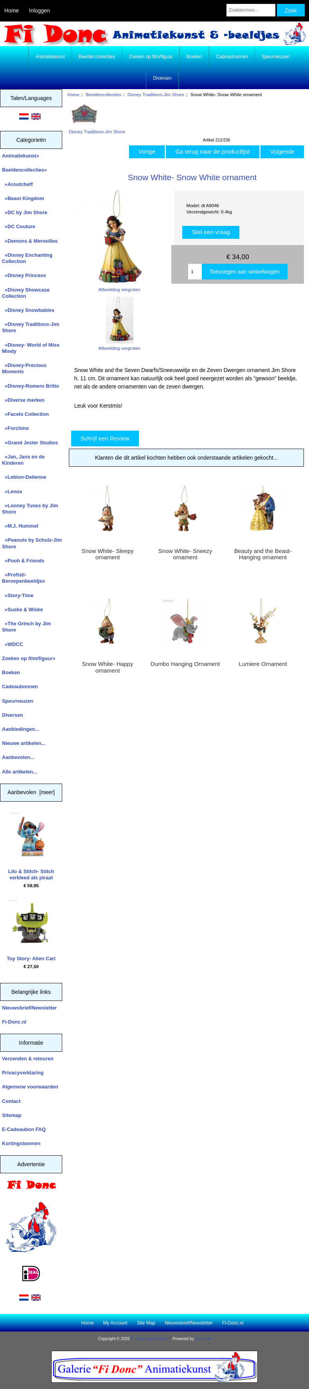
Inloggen (39, 10)
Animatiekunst (50, 56)
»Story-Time (18, 595)
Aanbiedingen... (20, 729)
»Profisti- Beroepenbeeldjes (23, 578)
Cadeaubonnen (232, 56)
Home (11, 10)
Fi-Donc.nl (14, 1022)
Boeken (194, 56)
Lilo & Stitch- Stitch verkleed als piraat (31, 846)
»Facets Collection (25, 414)
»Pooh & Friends (23, 561)
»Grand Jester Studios (30, 443)
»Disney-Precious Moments (24, 368)
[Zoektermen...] (250, 10)
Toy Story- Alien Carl (31, 930)
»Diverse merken (23, 400)
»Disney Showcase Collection (26, 293)
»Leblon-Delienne (24, 477)
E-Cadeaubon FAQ (24, 1129)
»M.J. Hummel (20, 526)
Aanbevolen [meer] (31, 792)
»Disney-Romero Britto (30, 386)
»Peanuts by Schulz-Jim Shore (32, 543)
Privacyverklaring (22, 1073)
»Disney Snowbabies (28, 310)
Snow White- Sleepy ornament (107, 554)
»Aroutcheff (17, 184)
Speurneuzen (275, 56)
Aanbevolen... (18, 757)
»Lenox (12, 491)
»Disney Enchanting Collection (27, 258)
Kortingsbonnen (21, 1143)
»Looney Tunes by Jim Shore (30, 509)
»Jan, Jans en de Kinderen (23, 460)
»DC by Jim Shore (24, 212)
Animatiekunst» (20, 156)
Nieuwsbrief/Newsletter (29, 1008)
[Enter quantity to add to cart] (195, 271)
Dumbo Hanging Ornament (185, 664)
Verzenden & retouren (28, 1058)
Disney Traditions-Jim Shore (156, 94)
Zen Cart (203, 1339)
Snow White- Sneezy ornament (185, 554)
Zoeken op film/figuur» (29, 658)
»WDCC (12, 644)
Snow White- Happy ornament (107, 667)
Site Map (146, 1323)
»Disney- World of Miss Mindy (30, 348)
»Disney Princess (24, 275)
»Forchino (15, 428)
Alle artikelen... (19, 772)
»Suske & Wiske (22, 609)
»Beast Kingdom (23, 198)
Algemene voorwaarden (30, 1087)
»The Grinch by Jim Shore (26, 627)
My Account (115, 1323)
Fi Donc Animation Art (150, 1339)
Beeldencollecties (103, 94)
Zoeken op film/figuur (150, 56)
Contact (11, 1101)
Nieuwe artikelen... (23, 743)
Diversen (162, 78)
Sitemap (12, 1115)
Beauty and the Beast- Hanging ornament (263, 554)
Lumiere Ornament (263, 664)
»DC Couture (18, 226)
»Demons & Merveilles (29, 241)
